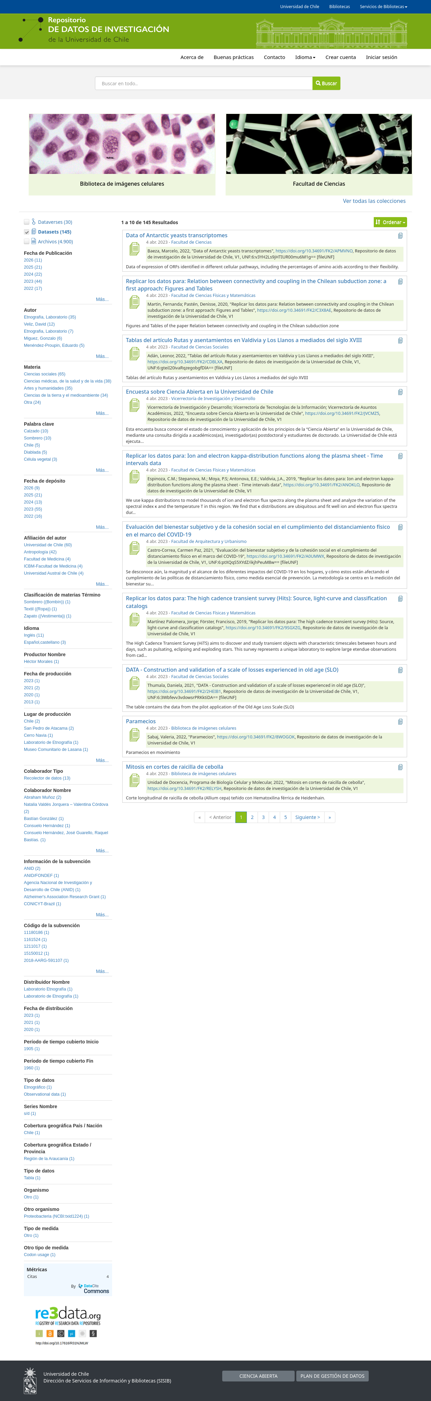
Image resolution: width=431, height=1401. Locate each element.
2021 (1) (32, 1022)
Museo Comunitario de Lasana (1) (56, 749)
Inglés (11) (34, 635)
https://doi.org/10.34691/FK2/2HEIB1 (184, 691)
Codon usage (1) (40, 1254)
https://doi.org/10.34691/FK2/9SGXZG (263, 628)
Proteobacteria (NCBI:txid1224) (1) (56, 1216)
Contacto (274, 57)
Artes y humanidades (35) (48, 388)
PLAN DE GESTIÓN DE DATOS (333, 1376)
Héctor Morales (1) (41, 661)
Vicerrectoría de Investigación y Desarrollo (213, 398)
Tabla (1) (32, 1178)
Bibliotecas (339, 6)
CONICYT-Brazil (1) (42, 904)
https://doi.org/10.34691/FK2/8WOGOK (256, 737)
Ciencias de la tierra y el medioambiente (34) (66, 395)
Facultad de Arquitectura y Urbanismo (209, 541)
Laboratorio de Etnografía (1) (51, 742)
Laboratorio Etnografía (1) (48, 989)
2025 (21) (33, 267)
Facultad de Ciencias (191, 242)
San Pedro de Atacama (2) (49, 728)
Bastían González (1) (44, 818)
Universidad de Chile (299, 6)
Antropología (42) (40, 552)
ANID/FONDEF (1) (41, 875)
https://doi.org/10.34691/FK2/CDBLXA (185, 362)
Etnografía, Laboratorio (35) (50, 317)
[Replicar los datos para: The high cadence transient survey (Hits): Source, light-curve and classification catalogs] (134, 619)
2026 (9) (32, 488)
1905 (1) (32, 1048)
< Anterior (220, 817)
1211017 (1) (35, 946)
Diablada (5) (35, 452)
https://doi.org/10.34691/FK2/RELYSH (184, 788)
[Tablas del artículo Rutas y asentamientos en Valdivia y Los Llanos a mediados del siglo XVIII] (134, 353)
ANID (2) (32, 868)
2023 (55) (33, 509)
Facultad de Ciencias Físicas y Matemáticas (213, 295)
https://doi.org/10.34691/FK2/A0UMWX (285, 556)
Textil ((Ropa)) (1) (40, 609)
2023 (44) (33, 281)
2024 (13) (33, 502)
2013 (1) (32, 702)
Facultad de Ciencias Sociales (200, 347)
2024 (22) (33, 274)
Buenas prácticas (234, 57)
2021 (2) (32, 688)
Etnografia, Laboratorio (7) (48, 331)
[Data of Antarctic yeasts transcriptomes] (134, 249)
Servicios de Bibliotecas (383, 6)
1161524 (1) (35, 939)
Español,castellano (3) (45, 642)
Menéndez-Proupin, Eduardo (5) (54, 345)
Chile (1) (32, 1132)
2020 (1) (32, 695)
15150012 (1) (36, 953)
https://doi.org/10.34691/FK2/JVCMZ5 (342, 413)
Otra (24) (32, 402)
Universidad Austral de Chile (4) (54, 573)
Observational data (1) (45, 1094)
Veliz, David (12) (39, 324)
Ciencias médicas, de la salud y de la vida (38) (67, 381)
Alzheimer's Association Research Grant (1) (65, 896)
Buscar (326, 83)
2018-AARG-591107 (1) (46, 960)
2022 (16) (33, 516)
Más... (102, 299)
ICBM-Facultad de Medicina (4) (53, 566)
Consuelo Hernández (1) (47, 825)
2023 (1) (32, 680)
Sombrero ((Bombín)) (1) (47, 602)
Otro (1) (31, 1197)
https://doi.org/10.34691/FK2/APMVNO (314, 251)
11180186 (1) (36, 932)
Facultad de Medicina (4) (47, 559)
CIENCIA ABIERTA (258, 1376)
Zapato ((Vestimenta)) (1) (47, 616)
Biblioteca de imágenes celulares (203, 728)
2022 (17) (33, 288)
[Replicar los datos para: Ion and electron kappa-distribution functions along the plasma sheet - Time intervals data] (134, 476)
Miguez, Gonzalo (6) (43, 338)
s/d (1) (30, 1113)
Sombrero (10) (37, 438)
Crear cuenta (341, 57)
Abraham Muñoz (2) (42, 797)
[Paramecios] (134, 735)
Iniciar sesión (381, 57)
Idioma (305, 57)
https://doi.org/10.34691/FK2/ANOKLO (322, 485)
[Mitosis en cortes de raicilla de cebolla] (134, 780)
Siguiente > (307, 817)
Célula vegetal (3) (40, 459)
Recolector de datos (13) (47, 778)
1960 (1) (32, 1068)
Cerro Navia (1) (38, 735)
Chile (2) (32, 721)
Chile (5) (32, 445)
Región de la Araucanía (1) (49, 1158)
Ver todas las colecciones (374, 201)
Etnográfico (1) (38, 1087)
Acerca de (191, 57)
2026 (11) (33, 260)
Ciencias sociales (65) (44, 374)
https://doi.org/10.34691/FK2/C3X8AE (294, 310)
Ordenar (390, 222)
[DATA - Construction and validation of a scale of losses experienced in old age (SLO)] (134, 683)
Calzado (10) (36, 431)
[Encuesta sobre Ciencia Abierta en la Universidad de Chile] (134, 405)
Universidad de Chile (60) (48, 545)
